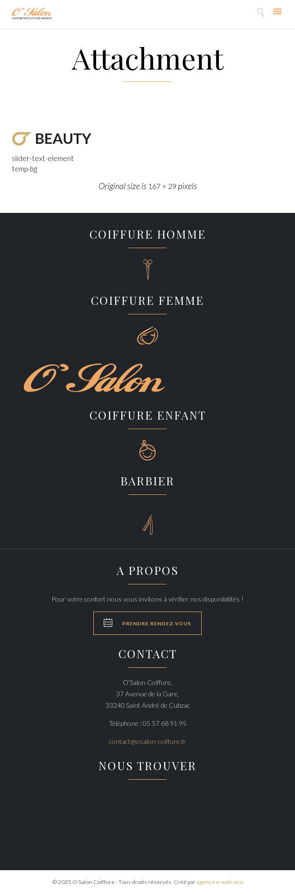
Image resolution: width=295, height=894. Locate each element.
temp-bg (24, 168)
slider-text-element (43, 158)
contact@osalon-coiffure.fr (147, 741)
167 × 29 (162, 186)
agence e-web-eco (220, 881)
